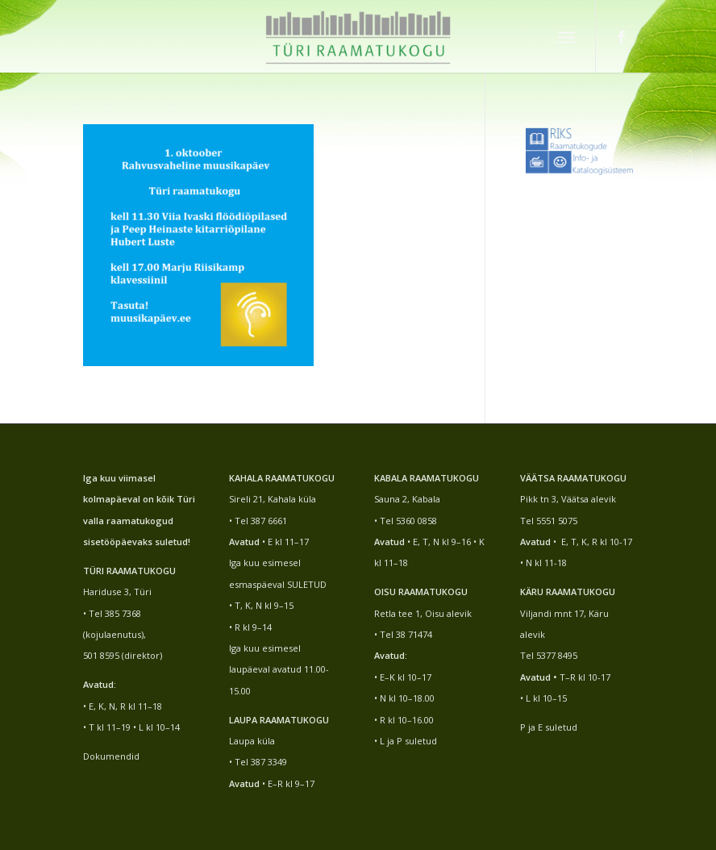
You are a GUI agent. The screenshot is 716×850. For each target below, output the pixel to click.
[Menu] (566, 36)
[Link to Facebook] (621, 36)
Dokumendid (111, 756)
